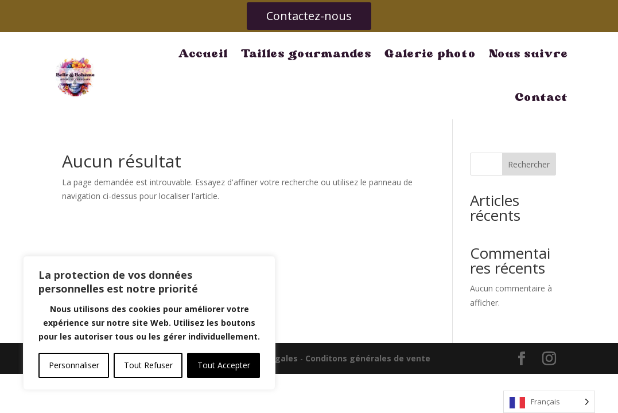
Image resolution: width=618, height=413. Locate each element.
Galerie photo (364, 53)
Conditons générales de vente (367, 314)
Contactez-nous (309, 16)
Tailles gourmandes (240, 53)
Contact (542, 53)
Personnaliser (74, 365)
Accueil (137, 53)
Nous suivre (463, 53)
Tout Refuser (148, 365)
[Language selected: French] (549, 402)
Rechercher (529, 120)
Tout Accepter (223, 365)
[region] (149, 323)
